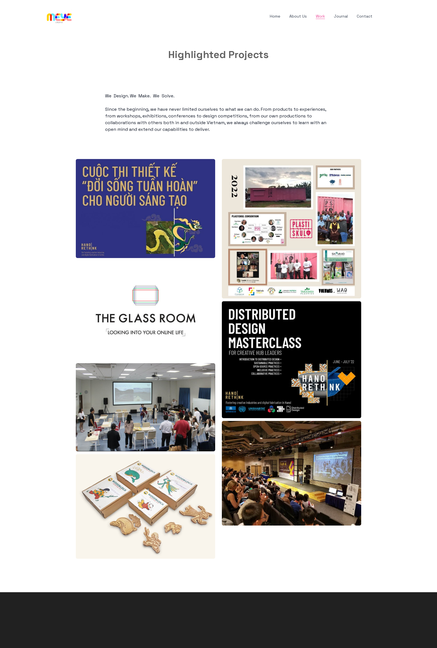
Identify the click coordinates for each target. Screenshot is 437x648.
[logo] (59, 16)
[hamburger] (78, 15)
